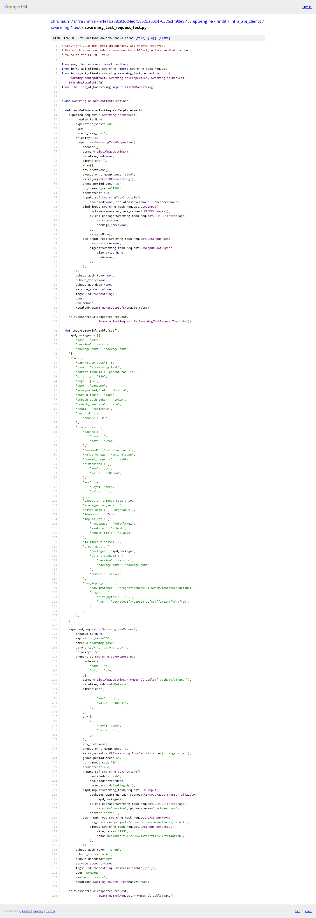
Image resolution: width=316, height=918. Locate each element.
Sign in (307, 7)
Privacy (38, 911)
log (152, 38)
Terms (50, 911)
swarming (60, 27)
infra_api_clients (245, 21)
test (77, 27)
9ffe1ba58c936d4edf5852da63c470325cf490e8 (141, 21)
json (308, 911)
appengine (203, 21)
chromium (60, 21)
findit (222, 21)
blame (164, 38)
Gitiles (26, 911)
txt (297, 911)
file (140, 38)
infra (78, 21)
